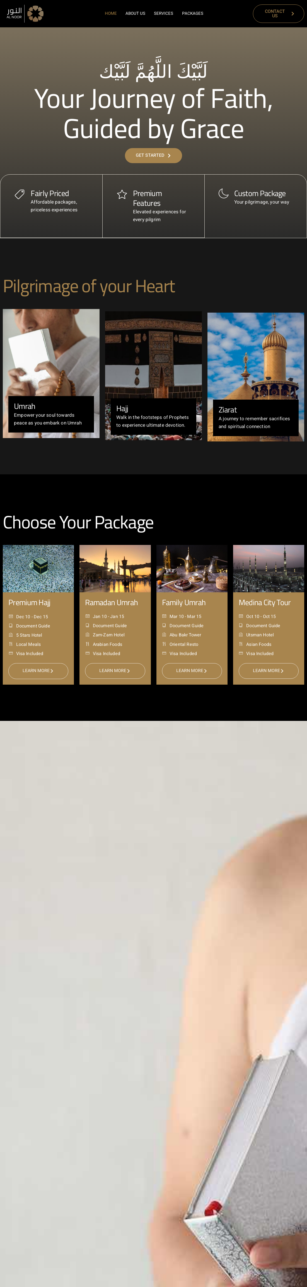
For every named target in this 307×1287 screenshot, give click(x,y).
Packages (192, 14)
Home (112, 14)
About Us (136, 14)
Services (164, 14)
